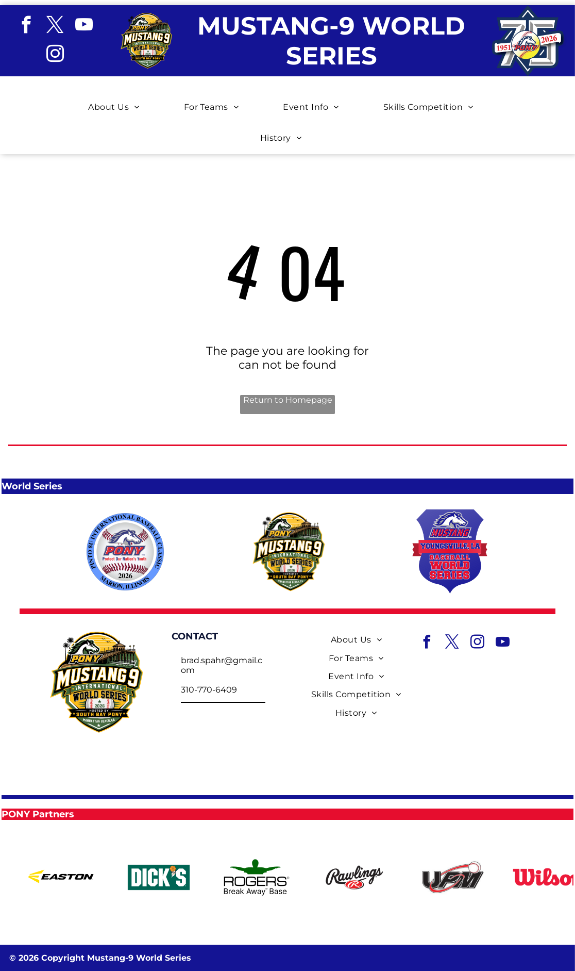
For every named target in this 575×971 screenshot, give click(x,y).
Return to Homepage (287, 400)
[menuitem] (120, 100)
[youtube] (84, 26)
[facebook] (26, 26)
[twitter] (55, 26)
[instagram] (55, 55)
